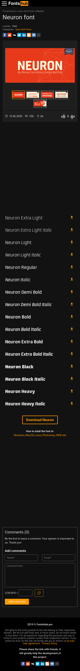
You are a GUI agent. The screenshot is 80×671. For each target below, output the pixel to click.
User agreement (31, 643)
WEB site (61, 435)
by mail (70, 640)
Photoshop (48, 435)
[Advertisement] (40, 167)
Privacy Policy (49, 643)
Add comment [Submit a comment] (16, 601)
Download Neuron (40, 420)
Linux (38, 435)
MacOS (29, 435)
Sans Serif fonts (23, 29)
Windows (19, 435)
